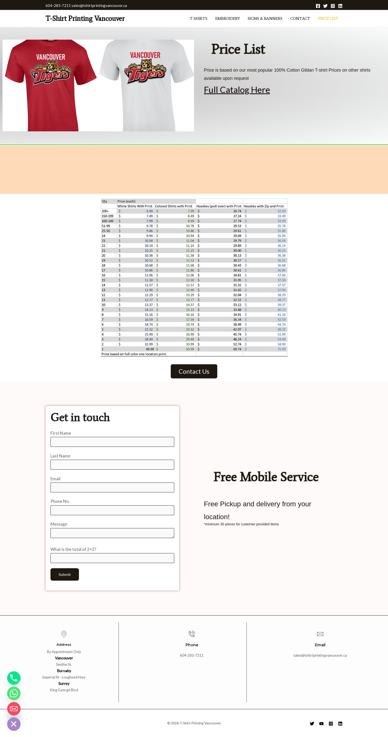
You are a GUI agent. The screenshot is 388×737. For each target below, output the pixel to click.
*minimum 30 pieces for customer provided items (241, 521)
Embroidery (227, 18)
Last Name (112, 461)
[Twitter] (325, 6)
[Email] (14, 708)
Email (112, 484)
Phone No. (112, 507)
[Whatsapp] (14, 693)
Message (112, 530)
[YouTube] (321, 723)
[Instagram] (333, 6)
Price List (328, 18)
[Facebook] (318, 6)
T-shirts (198, 18)
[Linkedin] (340, 6)
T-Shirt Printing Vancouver (85, 18)
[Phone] (14, 678)
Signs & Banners (265, 18)
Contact (300, 18)
